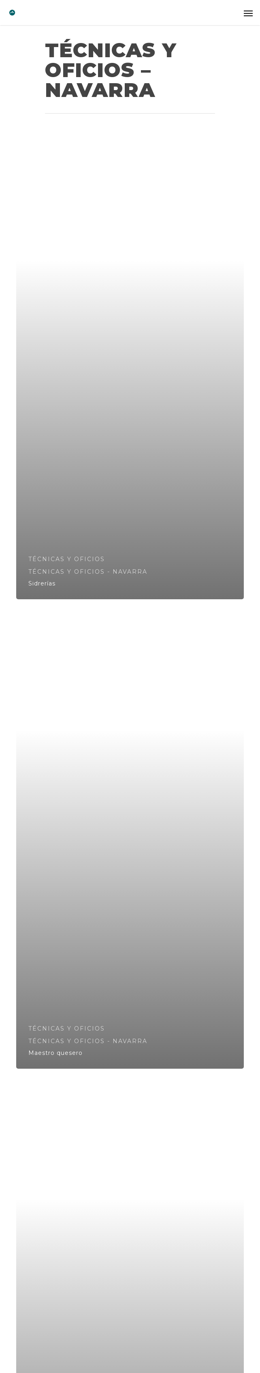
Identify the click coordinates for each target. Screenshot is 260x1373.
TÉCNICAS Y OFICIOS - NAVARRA (87, 571)
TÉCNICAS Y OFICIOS (66, 559)
